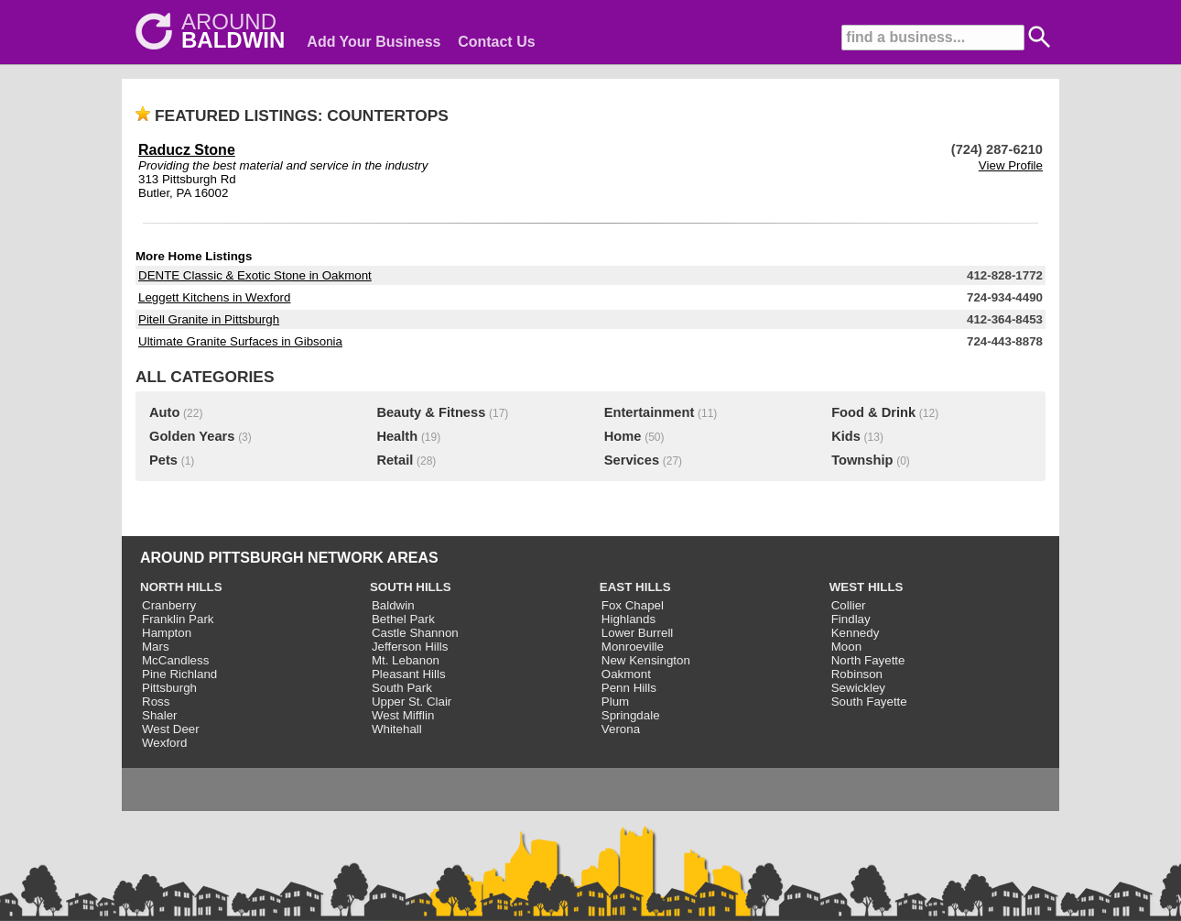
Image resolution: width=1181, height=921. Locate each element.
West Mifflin (403, 715)
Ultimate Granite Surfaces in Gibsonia (240, 341)
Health (396, 436)
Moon (846, 646)
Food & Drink (873, 412)
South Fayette (869, 701)
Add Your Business (373, 41)
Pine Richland (179, 674)
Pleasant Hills (409, 674)
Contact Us (496, 41)
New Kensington (645, 660)
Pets (163, 460)
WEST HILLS (866, 587)
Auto (164, 412)
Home (623, 436)
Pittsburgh (169, 688)
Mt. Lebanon (405, 660)
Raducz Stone (186, 150)
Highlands (628, 619)
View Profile (1011, 165)
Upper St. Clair (411, 701)
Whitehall (397, 729)
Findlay (851, 619)
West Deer (171, 729)
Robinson (857, 674)
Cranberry (169, 605)
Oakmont (626, 674)
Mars (155, 646)
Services (631, 460)
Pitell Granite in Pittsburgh (208, 319)
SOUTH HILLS (410, 587)
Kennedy (855, 633)
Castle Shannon (415, 633)
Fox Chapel (632, 605)
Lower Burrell (637, 633)
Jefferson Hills (410, 646)
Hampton (166, 633)
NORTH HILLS (181, 587)
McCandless (175, 660)
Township (862, 460)
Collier (848, 605)
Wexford (164, 743)
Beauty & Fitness (430, 412)
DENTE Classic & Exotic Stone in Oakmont (255, 275)
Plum (615, 701)
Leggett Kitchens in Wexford (214, 297)
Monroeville (632, 646)
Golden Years (191, 436)
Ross (155, 701)
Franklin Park (178, 619)
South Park (402, 688)
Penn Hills (628, 688)
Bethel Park (403, 619)
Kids (846, 436)
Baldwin (393, 605)
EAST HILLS (635, 587)
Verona (620, 729)
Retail (394, 460)
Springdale (630, 715)
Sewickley (858, 688)
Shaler (160, 715)
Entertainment (649, 412)
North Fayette (868, 660)
